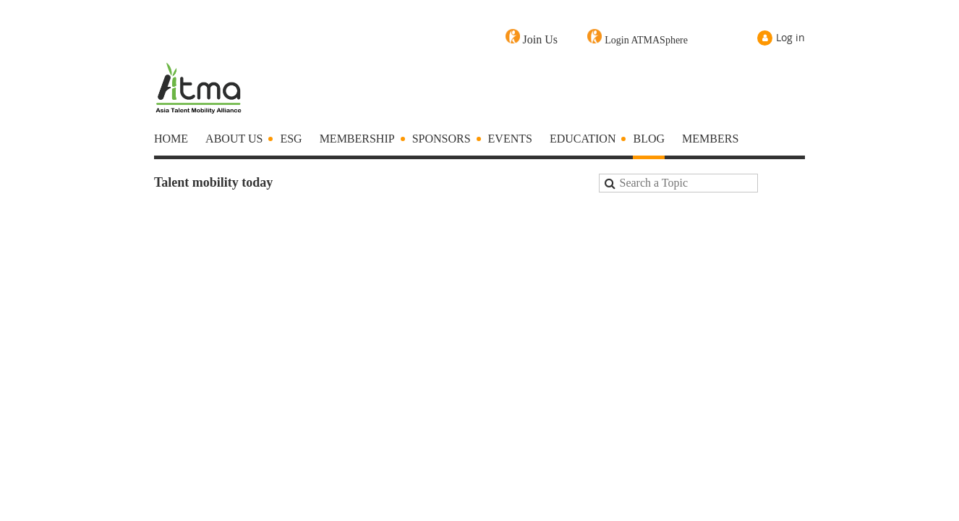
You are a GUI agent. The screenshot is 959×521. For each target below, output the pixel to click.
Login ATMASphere (646, 40)
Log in (790, 37)
